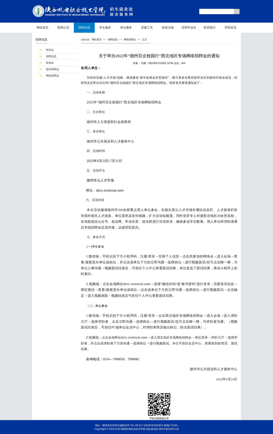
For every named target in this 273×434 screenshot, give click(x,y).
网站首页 (42, 27)
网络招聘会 (52, 75)
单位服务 (126, 27)
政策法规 (168, 27)
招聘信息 (84, 27)
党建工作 (147, 27)
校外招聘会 (52, 69)
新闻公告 (63, 27)
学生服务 (105, 27)
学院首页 (230, 27)
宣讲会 (50, 49)
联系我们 (210, 27)
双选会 (50, 62)
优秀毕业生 (188, 27)
